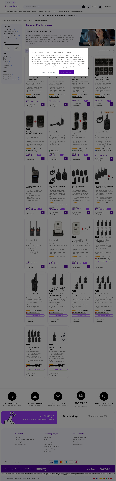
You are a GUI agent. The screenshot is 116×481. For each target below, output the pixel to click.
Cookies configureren (48, 72)
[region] (58, 62)
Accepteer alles (66, 72)
